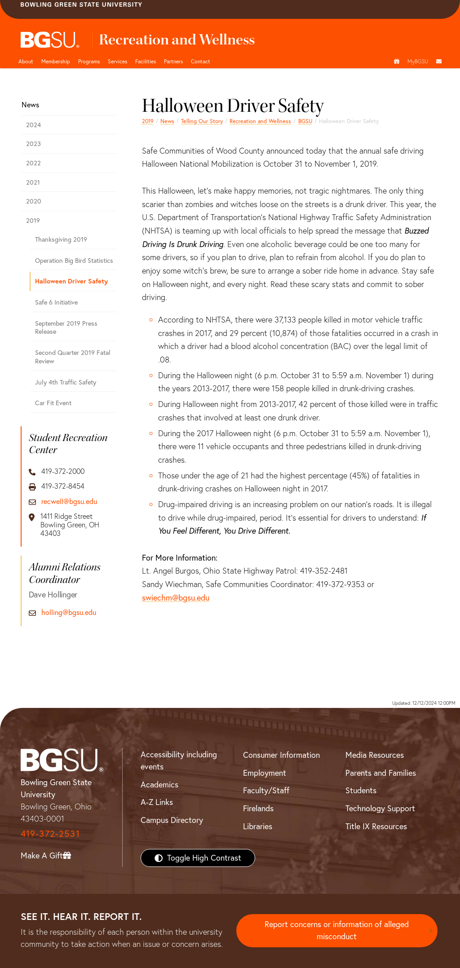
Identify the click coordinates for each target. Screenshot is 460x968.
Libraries (257, 826)
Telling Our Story (202, 121)
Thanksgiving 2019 (61, 239)
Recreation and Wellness (260, 121)
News (167, 121)
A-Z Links (157, 802)
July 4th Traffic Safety (65, 382)
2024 (33, 125)
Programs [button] (89, 61)
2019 (148, 121)
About (25, 61)
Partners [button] (173, 61)
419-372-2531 (50, 833)
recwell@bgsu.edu (69, 501)
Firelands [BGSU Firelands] (258, 808)
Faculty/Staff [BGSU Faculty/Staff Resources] (266, 790)
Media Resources (374, 755)
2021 (33, 182)
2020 (33, 201)
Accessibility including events (179, 760)
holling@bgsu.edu (68, 612)
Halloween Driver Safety (71, 281)
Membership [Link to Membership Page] (55, 61)
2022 (33, 163)
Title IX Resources (376, 826)
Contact (200, 61)
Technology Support (380, 808)
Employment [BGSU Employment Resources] (264, 773)
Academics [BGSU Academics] (159, 784)
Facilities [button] (145, 61)
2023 (33, 144)
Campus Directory (172, 820)
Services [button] (117, 61)
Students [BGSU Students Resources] (360, 790)
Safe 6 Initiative (56, 302)
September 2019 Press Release (66, 327)
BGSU (305, 121)
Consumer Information (281, 755)
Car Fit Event (53, 403)
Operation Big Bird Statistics (74, 260)
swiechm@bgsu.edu (175, 597)
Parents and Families (380, 773)
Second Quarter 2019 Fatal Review (73, 357)
